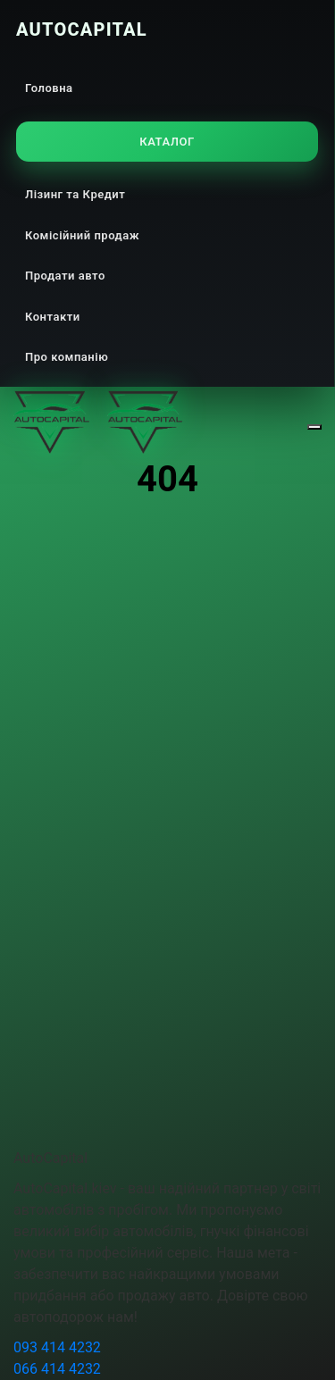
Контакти (52, 316)
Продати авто (65, 275)
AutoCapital (81, 29)
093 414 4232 (57, 1347)
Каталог (166, 141)
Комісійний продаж (82, 235)
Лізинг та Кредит (75, 194)
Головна (49, 88)
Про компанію (66, 357)
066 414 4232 (57, 1368)
